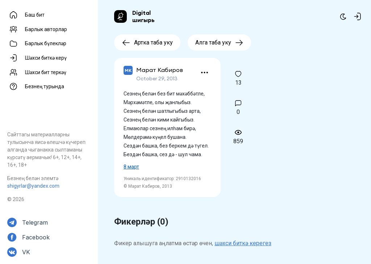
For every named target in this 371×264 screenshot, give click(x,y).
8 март (131, 167)
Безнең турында (44, 86)
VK (26, 252)
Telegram (35, 222)
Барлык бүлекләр (45, 43)
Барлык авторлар (46, 29)
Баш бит (35, 15)
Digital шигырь (143, 16)
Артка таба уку (147, 42)
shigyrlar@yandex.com (33, 186)
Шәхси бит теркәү (45, 72)
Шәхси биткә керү (46, 58)
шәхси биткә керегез (242, 243)
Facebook (36, 237)
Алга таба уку (219, 42)
